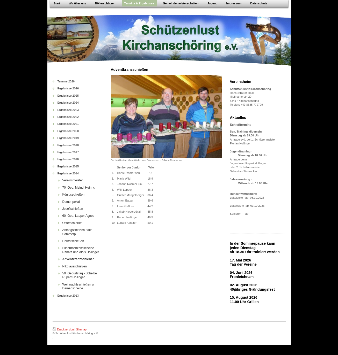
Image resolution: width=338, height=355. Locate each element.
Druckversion (63, 329)
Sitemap (81, 329)
